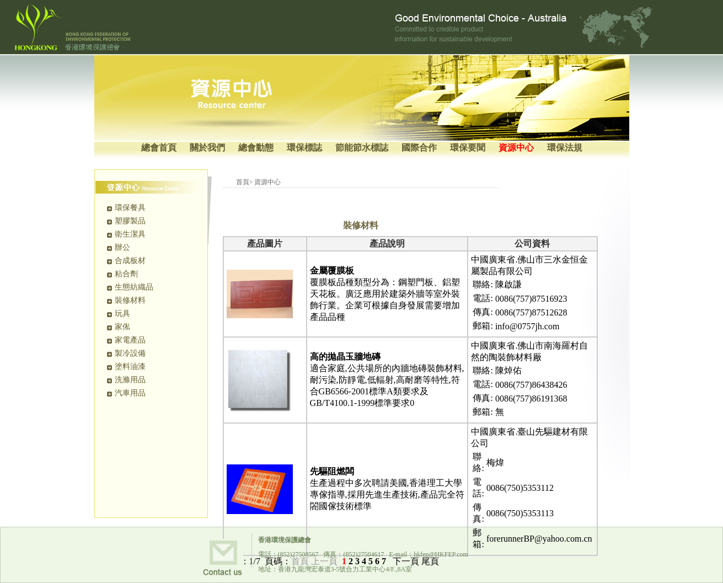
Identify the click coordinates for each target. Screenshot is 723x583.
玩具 (122, 313)
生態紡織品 (134, 287)
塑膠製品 (130, 221)
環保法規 (564, 147)
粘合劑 (126, 274)
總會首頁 (158, 147)
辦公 (122, 247)
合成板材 (130, 260)
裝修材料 (130, 300)
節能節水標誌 (361, 147)
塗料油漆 (130, 366)
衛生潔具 (130, 234)
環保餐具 (130, 208)
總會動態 (256, 147)
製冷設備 (130, 353)
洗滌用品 (130, 380)
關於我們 (207, 147)
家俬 (122, 327)
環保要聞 (467, 147)
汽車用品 (130, 393)
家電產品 (130, 340)
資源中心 (516, 147)
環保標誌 (304, 147)
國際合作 (419, 147)
